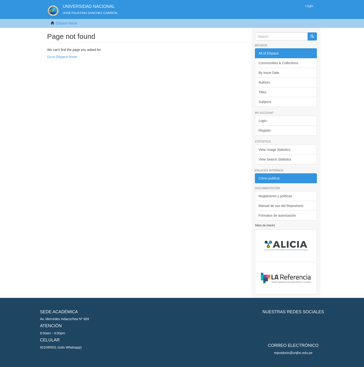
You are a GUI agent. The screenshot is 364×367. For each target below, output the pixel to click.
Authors (264, 82)
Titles (262, 92)
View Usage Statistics (274, 150)
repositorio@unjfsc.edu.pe (293, 353)
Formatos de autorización (277, 215)
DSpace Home (66, 23)
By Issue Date (269, 73)
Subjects (265, 102)
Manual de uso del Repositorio (281, 206)
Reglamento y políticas (275, 196)
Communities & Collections (278, 63)
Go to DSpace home (62, 57)
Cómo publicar (269, 178)
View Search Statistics (275, 159)
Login (263, 121)
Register (265, 130)
